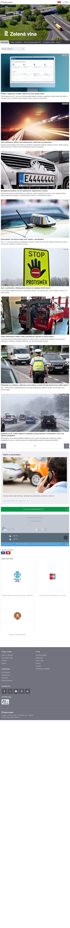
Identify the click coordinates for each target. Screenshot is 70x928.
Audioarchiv (6, 675)
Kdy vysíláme (16, 42)
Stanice (4, 660)
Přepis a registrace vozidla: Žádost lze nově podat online (22, 94)
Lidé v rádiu (40, 660)
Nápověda (39, 658)
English (31, 715)
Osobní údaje (12, 715)
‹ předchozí (3, 446)
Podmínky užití (22, 715)
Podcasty (5, 678)
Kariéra (38, 663)
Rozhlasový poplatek (43, 669)
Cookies (4, 715)
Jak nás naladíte (41, 655)
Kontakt (38, 666)
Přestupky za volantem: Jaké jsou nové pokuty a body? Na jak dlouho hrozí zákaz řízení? (35, 385)
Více (59, 42)
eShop (4, 663)
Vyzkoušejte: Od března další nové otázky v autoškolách (22, 239)
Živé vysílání (6, 672)
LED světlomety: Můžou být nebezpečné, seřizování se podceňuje (26, 142)
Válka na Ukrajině (7, 655)
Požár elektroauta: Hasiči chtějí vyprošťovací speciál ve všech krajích (27, 336)
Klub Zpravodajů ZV (32, 42)
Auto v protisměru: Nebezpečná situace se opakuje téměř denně (25, 288)
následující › (66, 446)
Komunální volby (7, 658)
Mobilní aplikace (7, 680)
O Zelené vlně (49, 42)
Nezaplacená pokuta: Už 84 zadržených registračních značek (24, 191)
